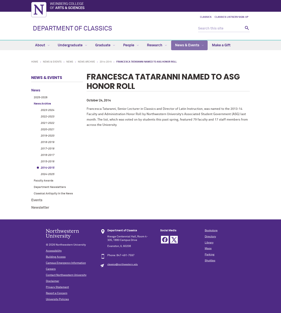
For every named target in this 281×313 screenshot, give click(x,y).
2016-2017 (47, 155)
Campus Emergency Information (66, 263)
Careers (51, 269)
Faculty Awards (43, 180)
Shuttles (210, 260)
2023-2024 (47, 110)
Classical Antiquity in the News (53, 193)
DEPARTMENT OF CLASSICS (72, 29)
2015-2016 (47, 161)
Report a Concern (56, 293)
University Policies (57, 299)
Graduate (105, 45)
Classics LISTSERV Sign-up (231, 17)
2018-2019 (47, 142)
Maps (208, 248)
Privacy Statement (57, 287)
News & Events (189, 45)
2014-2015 (106, 62)
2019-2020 (47, 135)
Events (36, 200)
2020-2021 (47, 129)
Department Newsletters (50, 187)
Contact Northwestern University (66, 275)
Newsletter (40, 207)
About (42, 45)
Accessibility (54, 251)
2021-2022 (47, 123)
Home (34, 62)
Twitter (174, 239)
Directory (210, 236)
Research (157, 45)
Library (209, 242)
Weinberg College (150, 6)
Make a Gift (221, 45)
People (131, 45)
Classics (206, 17)
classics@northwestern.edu (122, 264)
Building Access (56, 257)
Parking (209, 254)
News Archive (86, 62)
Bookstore (211, 230)
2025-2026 (40, 97)
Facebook (165, 239)
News (69, 62)
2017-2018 (47, 148)
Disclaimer (52, 281)
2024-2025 (47, 174)
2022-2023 (47, 116)
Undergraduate (72, 45)
